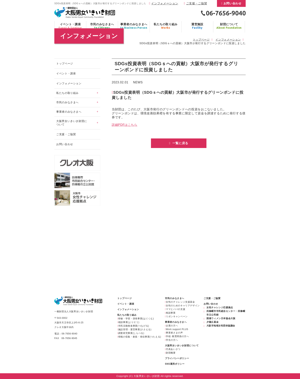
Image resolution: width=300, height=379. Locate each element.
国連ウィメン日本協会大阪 (221, 318)
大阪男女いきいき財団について (182, 345)
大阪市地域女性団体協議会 (220, 325)
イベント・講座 (66, 73)
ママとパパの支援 (175, 309)
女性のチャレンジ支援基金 (180, 302)
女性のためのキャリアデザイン (183, 305)
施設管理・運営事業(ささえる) (135, 329)
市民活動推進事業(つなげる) (133, 326)
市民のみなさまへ (174, 298)
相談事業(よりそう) (128, 322)
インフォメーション (164, 3)
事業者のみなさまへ (176, 322)
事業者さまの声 (174, 332)
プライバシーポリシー (177, 358)
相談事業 (171, 312)
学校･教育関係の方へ (177, 336)
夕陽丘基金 (212, 322)
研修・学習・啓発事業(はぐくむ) (136, 318)
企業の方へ (172, 325)
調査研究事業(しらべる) (131, 333)
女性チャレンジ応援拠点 (219, 307)
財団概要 (171, 352)
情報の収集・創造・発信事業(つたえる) (139, 336)
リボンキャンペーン (177, 316)
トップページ (201, 39)
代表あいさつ (173, 349)
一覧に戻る (179, 143)
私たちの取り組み (127, 315)
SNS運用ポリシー (174, 364)
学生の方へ (172, 340)
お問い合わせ (232, 3)
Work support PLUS (177, 329)
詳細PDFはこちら (124, 124)
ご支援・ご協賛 (196, 3)
